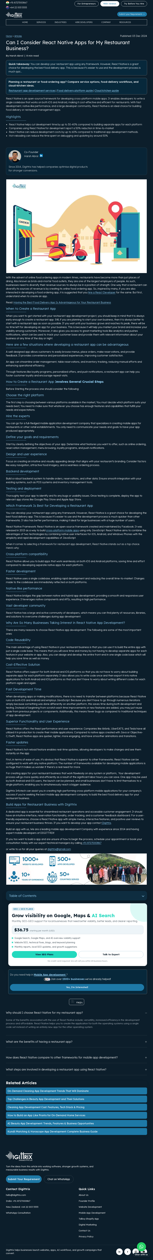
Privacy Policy (86, 1236)
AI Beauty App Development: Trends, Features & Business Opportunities (50, 1123)
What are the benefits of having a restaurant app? (76, 1042)
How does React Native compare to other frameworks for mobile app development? (76, 1057)
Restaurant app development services (32, 90)
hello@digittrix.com (16, 1195)
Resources (125, 22)
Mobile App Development (92, 1212)
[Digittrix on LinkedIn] (119, 1251)
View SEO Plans (44, 954)
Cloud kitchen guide (107, 90)
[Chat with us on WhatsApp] (141, 1250)
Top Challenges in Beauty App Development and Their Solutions (45, 1099)
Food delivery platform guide (75, 90)
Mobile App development (50, 974)
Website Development (90, 1207)
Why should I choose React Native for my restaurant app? (76, 1013)
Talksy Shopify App (89, 1218)
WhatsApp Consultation (18, 1212)
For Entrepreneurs (86, 3)
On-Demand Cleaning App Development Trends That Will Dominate (48, 1090)
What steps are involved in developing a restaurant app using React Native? (76, 1069)
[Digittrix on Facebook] (127, 1251)
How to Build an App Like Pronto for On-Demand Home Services (46, 1115)
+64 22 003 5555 (16, 7)
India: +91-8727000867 (18, 1201)
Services (41, 22)
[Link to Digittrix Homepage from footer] (19, 1159)
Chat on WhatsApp (58, 1179)
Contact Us (84, 1230)
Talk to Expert (111, 954)
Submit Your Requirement (24, 1179)
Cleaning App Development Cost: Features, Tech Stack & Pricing (45, 1107)
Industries (61, 22)
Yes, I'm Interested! (77, 987)
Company (106, 22)
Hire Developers (84, 22)
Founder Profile (87, 1201)
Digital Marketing (88, 1224)
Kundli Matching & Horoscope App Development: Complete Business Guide (52, 1131)
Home (25, 22)
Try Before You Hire (134, 3)
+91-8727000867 (16, 2)
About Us (83, 1195)
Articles (18, 36)
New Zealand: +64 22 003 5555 (22, 1207)
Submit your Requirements (132, 14)
